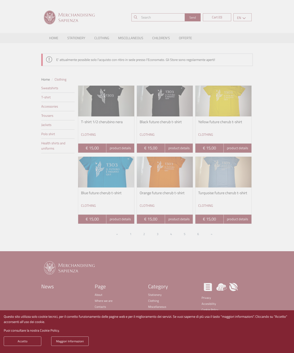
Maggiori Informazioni (70, 341)
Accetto (22, 341)
